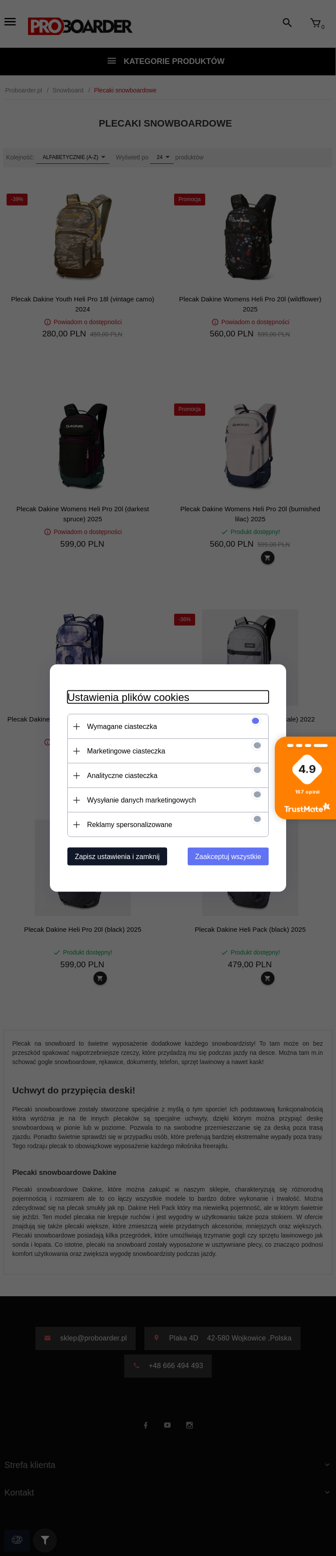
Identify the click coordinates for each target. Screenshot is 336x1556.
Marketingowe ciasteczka (126, 751)
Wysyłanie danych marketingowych (141, 800)
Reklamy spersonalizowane (129, 824)
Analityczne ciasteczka (122, 775)
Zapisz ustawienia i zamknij (117, 856)
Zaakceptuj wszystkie (228, 856)
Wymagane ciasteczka (122, 726)
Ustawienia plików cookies (128, 697)
